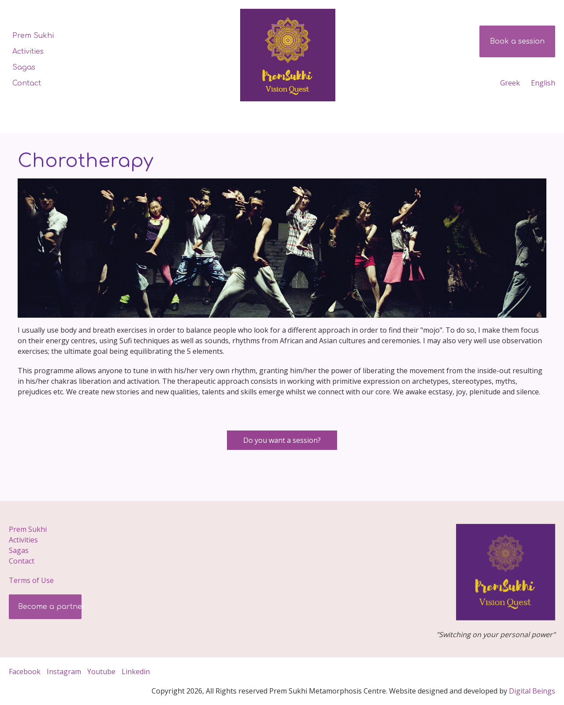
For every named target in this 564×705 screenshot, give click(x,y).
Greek (510, 83)
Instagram (64, 671)
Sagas (23, 67)
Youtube (101, 671)
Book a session (517, 41)
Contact (26, 83)
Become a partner (50, 607)
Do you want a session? (282, 440)
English (543, 83)
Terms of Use (31, 580)
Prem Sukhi (33, 36)
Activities (28, 52)
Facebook (25, 671)
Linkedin (137, 671)
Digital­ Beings (532, 691)
